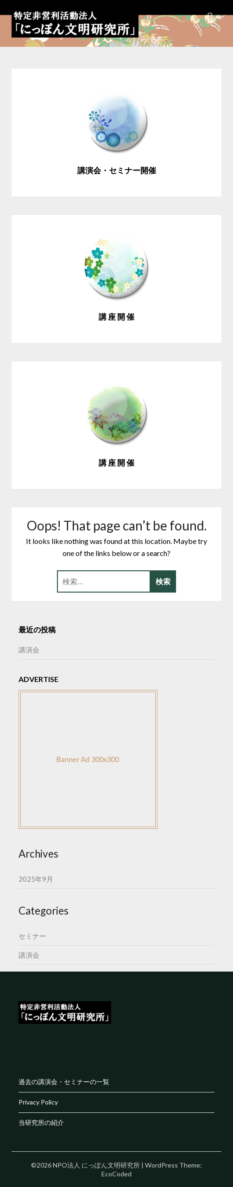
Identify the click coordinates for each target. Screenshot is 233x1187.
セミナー (32, 936)
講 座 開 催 (116, 317)
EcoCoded (116, 1174)
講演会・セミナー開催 (116, 170)
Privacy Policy (38, 1102)
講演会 (29, 649)
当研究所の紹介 (41, 1122)
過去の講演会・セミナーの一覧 (64, 1082)
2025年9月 (36, 879)
